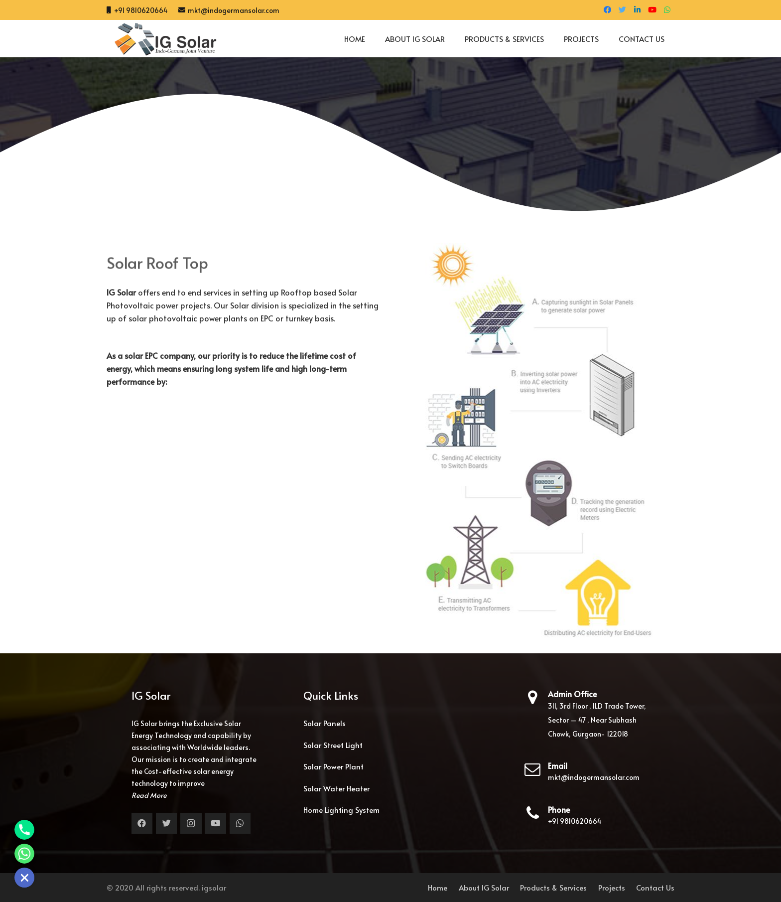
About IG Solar (484, 887)
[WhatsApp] (666, 9)
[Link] (162, 39)
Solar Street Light (333, 745)
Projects (611, 887)
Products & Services (553, 887)
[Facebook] (607, 9)
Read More (148, 795)
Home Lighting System (341, 809)
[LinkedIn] (637, 9)
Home (437, 887)
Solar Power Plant (333, 766)
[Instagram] (191, 823)
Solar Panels (324, 723)
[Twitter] (622, 9)
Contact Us (655, 887)
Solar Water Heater (336, 788)
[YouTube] (652, 9)
